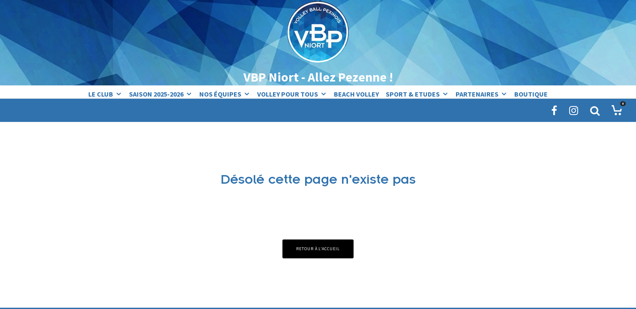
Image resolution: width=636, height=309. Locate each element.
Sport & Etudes (413, 94)
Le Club (100, 94)
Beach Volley (356, 94)
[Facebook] (554, 110)
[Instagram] (573, 110)
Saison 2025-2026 (156, 94)
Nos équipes (220, 94)
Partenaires (477, 94)
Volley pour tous (287, 94)
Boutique (531, 94)
